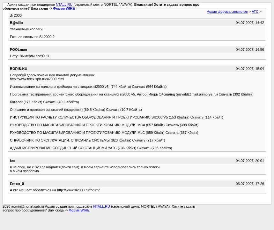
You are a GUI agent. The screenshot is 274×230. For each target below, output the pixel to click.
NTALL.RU (64, 4)
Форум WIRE (64, 8)
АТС (255, 11)
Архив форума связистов (227, 11)
